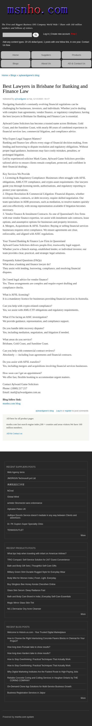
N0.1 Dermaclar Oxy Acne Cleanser (24, 609)
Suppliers (46, 55)
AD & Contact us (14, 433)
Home (16, 55)
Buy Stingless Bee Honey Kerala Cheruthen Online (31, 584)
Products (76, 55)
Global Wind (13, 497)
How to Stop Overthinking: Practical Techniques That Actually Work (38, 659)
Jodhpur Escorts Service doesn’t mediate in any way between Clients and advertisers (42, 516)
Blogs (16, 63)
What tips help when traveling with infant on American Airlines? (36, 553)
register (68, 411)
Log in (46, 34)
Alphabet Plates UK (16, 509)
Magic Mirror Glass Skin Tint (20, 603)
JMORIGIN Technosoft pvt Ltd (21, 478)
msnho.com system (24, 717)
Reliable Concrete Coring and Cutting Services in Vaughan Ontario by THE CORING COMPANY (42, 679)
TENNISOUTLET (15, 530)
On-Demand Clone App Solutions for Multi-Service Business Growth (39, 686)
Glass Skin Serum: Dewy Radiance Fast (26, 590)
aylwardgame (20, 99)
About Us (46, 63)
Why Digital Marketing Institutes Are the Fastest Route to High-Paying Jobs (42, 672)
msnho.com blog (11, 403)
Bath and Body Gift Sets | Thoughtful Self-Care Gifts (31, 566)
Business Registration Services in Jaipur (26, 693)
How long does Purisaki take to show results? (28, 647)
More (83, 535)
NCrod (10, 491)
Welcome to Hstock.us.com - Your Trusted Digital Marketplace (36, 632)
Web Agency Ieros (16, 472)
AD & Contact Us (76, 63)
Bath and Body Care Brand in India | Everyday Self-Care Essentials (39, 596)
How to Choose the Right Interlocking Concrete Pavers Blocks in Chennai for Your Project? (46, 639)
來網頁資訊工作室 (15, 484)
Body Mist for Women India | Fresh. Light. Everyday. (31, 578)
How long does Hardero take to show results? (28, 653)
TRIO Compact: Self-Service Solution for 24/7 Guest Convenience (38, 560)
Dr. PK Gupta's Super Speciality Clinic (25, 524)
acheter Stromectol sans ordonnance (24, 503)
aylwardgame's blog (29, 75)
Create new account (60, 34)
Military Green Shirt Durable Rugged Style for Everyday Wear (36, 572)
